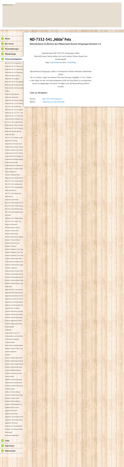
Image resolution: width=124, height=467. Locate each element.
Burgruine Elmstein (11, 224)
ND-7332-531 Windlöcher (13, 63)
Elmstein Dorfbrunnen (12, 231)
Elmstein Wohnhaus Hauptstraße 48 (14, 311)
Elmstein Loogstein (11, 268)
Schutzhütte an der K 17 (12, 333)
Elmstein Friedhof (10, 246)
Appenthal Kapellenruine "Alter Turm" (14, 296)
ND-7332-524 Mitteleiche (13, 193)
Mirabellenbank (10, 389)
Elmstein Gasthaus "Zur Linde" (14, 255)
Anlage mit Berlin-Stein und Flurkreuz (14, 348)
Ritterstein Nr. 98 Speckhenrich (14, 85)
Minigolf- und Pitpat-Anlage (14, 429)
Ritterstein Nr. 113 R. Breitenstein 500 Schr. (14, 103)
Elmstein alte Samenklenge (13, 317)
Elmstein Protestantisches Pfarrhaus (14, 277)
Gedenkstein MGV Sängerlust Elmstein (14, 156)
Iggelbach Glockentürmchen (14, 420)
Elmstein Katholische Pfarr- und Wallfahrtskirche (14, 258)
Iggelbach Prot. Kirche (12, 407)
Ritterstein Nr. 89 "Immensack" (14, 66)
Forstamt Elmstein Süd (12, 243)
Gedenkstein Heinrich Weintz (14, 153)
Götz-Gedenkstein (10, 172)
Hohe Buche (9, 196)
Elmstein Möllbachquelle (13, 370)
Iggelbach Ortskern (11, 410)
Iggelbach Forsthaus (11, 423)
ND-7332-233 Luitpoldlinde (14, 122)
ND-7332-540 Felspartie (52, 99)
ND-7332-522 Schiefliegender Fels (14, 187)
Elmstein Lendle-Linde (12, 398)
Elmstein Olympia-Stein (12, 175)
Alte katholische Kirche (12, 227)
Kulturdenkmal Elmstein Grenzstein (14, 119)
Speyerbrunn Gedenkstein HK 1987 (14, 178)
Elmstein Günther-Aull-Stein (14, 150)
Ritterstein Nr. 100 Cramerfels (14, 88)
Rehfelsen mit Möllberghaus (14, 218)
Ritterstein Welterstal (11, 97)
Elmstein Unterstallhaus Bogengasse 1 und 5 (14, 280)
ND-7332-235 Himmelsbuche (14, 181)
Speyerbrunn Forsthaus (12, 308)
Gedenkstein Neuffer (11, 162)
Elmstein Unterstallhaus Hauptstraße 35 (14, 283)
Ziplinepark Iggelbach (12, 435)
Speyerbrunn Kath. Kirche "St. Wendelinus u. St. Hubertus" (14, 299)
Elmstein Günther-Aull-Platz (14, 395)
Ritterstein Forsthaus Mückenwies (14, 100)
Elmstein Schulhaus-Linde (13, 373)
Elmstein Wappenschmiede (13, 324)
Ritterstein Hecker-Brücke (13, 131)
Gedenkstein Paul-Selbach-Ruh (14, 165)
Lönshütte (8, 330)
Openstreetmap (56, 62)
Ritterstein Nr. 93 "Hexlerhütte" (14, 69)
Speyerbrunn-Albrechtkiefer (53, 102)
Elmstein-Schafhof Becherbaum (14, 386)
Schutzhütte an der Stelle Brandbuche (14, 336)
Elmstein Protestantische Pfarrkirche (14, 274)
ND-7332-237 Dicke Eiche (13, 106)
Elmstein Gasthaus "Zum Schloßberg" (14, 252)
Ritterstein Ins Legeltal (12, 79)
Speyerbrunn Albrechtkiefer (13, 426)
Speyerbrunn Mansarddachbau (14, 302)
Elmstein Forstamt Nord (12, 240)
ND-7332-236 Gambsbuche (13, 184)
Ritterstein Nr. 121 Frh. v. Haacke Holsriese (14, 113)
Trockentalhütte (10, 342)
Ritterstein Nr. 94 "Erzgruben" (14, 72)
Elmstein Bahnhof (10, 351)
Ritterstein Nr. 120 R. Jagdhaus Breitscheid (14, 110)
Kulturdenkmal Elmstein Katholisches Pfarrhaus (14, 262)
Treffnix (7, 91)
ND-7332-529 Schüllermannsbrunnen (14, 206)
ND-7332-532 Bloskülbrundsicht (14, 212)
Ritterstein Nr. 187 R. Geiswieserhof (14, 128)
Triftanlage (8, 286)
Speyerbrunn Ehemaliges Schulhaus (14, 305)
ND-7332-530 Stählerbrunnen (14, 209)
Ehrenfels (8, 215)
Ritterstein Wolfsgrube (12, 94)
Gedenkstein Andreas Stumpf (14, 147)
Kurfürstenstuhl (10, 134)
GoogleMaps (71, 62)
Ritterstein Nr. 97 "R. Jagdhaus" (14, 82)
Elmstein (8, 355)
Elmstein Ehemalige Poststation (14, 361)
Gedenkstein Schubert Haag (14, 168)
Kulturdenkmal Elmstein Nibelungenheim (14, 271)
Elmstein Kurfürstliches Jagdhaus (14, 265)
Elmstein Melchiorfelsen (12, 401)
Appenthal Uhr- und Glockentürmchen (14, 289)
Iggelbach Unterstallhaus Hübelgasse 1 (14, 417)
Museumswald (9, 376)
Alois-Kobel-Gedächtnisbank (14, 345)
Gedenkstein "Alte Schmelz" (13, 144)
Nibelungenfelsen (10, 190)
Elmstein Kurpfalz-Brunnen (13, 367)
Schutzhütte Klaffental (12, 339)
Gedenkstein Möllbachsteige (14, 159)
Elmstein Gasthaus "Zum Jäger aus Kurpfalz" (14, 249)
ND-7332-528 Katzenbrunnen (14, 203)
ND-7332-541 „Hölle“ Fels (13, 221)
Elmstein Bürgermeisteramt (13, 358)
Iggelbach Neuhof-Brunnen (13, 379)
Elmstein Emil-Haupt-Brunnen (14, 364)
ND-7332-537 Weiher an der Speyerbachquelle (14, 137)
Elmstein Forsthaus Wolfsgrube (14, 314)
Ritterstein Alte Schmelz (12, 75)
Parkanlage (8, 432)
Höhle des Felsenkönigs (12, 392)
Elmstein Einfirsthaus (11, 234)
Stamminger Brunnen (11, 199)
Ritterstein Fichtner (11, 141)
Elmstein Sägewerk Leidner (13, 320)
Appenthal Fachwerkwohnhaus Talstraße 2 (14, 293)
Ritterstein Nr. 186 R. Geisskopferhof (14, 125)
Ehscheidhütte (9, 327)
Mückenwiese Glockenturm (13, 383)
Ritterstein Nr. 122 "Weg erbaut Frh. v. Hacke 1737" (14, 116)
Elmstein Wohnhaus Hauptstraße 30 (14, 237)
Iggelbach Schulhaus (11, 414)
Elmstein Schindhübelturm (13, 404)
